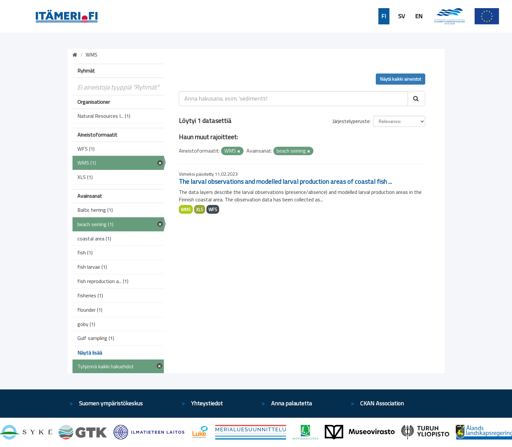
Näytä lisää (89, 353)
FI (383, 16)
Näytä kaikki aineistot (400, 78)
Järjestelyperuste (351, 121)
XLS (199, 209)
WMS (186, 209)
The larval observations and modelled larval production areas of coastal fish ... (285, 181)
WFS (212, 209)
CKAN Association (382, 403)
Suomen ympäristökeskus (111, 403)
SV (401, 16)
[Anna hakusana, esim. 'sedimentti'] (293, 98)
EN (419, 16)
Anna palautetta (291, 403)
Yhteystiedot (207, 403)
